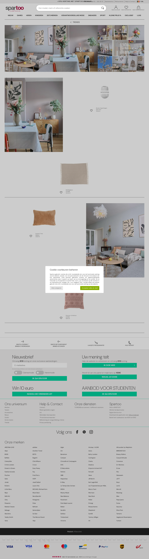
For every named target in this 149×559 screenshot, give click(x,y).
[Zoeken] (102, 8)
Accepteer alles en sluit (90, 288)
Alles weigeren (56, 288)
